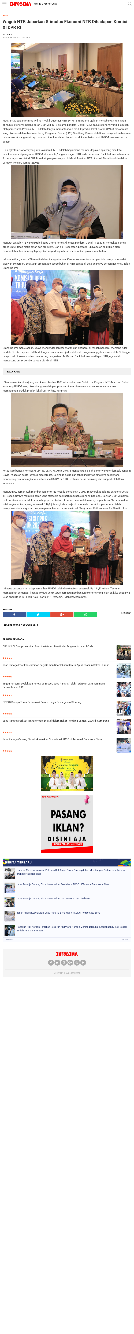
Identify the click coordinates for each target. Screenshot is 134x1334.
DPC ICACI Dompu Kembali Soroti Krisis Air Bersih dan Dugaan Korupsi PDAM (48, 646)
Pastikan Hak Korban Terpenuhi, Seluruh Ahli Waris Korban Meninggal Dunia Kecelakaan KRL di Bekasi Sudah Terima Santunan (72, 928)
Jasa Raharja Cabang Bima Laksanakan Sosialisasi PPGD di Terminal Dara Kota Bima (52, 739)
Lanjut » (125, 940)
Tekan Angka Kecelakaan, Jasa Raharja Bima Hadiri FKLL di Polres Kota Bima (58, 912)
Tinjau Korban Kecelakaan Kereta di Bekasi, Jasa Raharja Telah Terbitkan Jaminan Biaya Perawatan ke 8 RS (54, 685)
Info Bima (75, 973)
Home (5, 15)
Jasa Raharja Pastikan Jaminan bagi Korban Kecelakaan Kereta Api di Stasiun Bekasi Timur (56, 665)
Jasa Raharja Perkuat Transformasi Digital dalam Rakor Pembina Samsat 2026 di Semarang (56, 720)
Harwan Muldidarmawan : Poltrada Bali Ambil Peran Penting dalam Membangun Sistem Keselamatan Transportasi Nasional (71, 872)
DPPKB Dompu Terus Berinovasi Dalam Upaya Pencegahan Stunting (42, 702)
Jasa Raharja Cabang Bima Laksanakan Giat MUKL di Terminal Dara (54, 898)
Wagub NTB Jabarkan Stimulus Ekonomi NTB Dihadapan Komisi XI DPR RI (65, 24)
